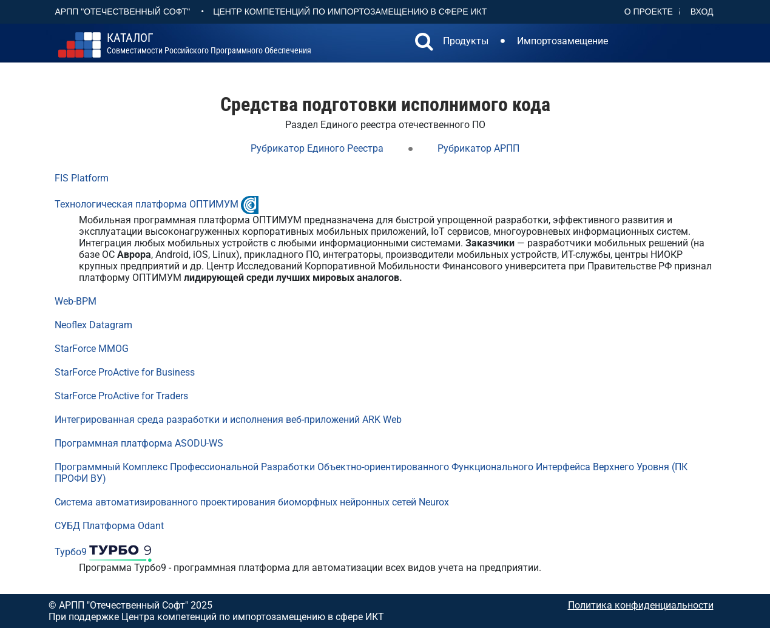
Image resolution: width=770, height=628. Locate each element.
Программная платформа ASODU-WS (139, 443)
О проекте (648, 11)
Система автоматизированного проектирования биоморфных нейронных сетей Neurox (252, 502)
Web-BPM (75, 301)
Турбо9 (71, 552)
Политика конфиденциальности (641, 605)
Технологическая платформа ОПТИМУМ (146, 204)
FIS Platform (82, 178)
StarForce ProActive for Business (125, 372)
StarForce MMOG (92, 348)
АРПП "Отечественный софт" (123, 11)
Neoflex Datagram (93, 325)
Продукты (465, 41)
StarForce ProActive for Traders (121, 396)
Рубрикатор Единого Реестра (317, 148)
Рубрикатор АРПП (478, 148)
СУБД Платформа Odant (109, 526)
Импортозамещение (562, 41)
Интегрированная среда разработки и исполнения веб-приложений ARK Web (228, 419)
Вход (702, 11)
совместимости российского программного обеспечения (209, 44)
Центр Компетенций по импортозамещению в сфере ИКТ (350, 11)
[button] (424, 43)
